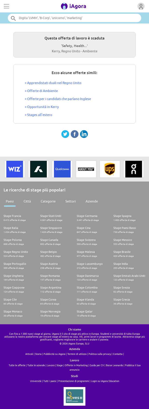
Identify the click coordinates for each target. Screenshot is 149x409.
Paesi (10, 201)
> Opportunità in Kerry (42, 107)
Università (35, 381)
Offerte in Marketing (76, 365)
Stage (59, 365)
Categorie (48, 201)
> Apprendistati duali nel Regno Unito (53, 83)
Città (27, 201)
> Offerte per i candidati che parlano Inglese (58, 99)
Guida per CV (97, 365)
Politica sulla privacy (100, 353)
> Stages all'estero (38, 115)
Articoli (29, 353)
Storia (38, 353)
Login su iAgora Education (105, 381)
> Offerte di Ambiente (41, 91)
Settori (70, 201)
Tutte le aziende (36, 365)
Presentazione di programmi (73, 381)
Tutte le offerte (17, 365)
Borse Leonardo (114, 365)
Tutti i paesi (49, 381)
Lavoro (50, 365)
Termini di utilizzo (77, 353)
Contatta (118, 353)
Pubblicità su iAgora (54, 353)
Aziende (92, 201)
